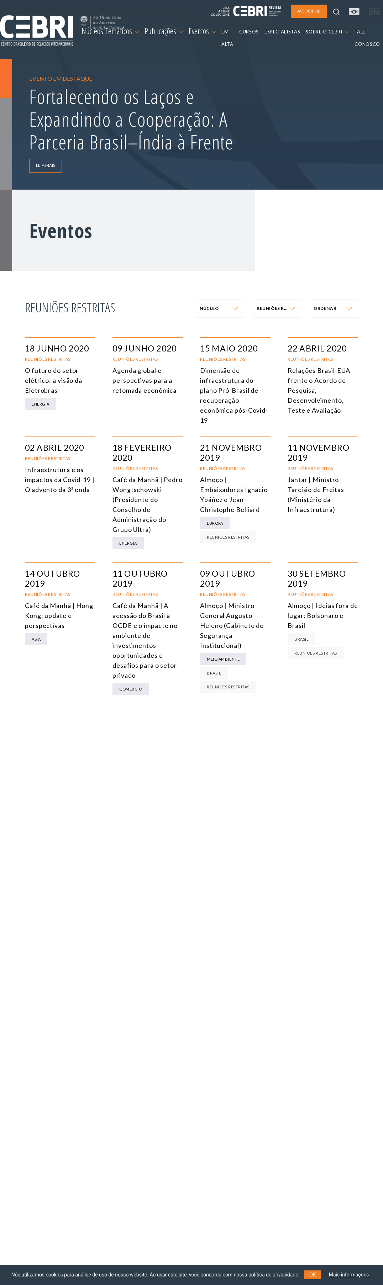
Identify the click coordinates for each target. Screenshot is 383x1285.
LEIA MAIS (45, 165)
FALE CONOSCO (367, 38)
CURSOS (249, 32)
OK (312, 1275)
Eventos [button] (202, 31)
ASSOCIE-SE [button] (308, 11)
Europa (215, 523)
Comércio (130, 689)
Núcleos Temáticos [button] (110, 31)
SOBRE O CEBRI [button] (327, 32)
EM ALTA (227, 38)
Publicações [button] (164, 31)
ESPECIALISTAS (282, 32)
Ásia (36, 639)
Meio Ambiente (223, 659)
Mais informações (349, 1275)
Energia (40, 404)
